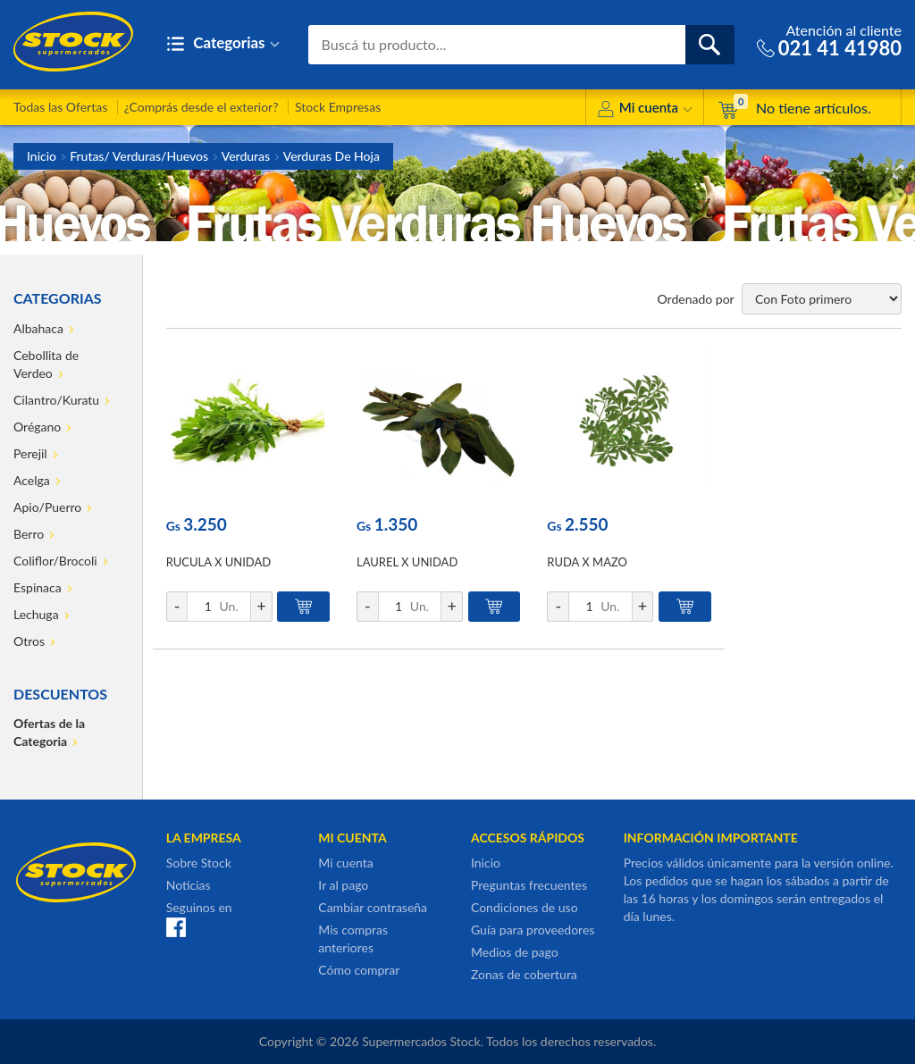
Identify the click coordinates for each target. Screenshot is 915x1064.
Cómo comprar (358, 969)
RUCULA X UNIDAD (218, 562)
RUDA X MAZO (587, 562)
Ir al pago (343, 884)
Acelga (31, 480)
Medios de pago (514, 951)
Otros (29, 641)
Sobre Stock (198, 862)
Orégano (37, 426)
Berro (28, 533)
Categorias (223, 44)
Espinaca (37, 587)
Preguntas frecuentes (529, 884)
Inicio (41, 155)
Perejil (30, 453)
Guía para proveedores (532, 929)
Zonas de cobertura (524, 974)
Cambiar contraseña (372, 907)
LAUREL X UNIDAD (407, 562)
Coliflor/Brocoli (55, 560)
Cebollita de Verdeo (46, 364)
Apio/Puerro (47, 507)
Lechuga (36, 614)
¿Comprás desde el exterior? (201, 106)
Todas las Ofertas (60, 106)
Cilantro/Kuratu (56, 399)
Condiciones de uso (524, 907)
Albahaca (38, 328)
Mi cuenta (645, 110)
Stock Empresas (338, 106)
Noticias (188, 884)
